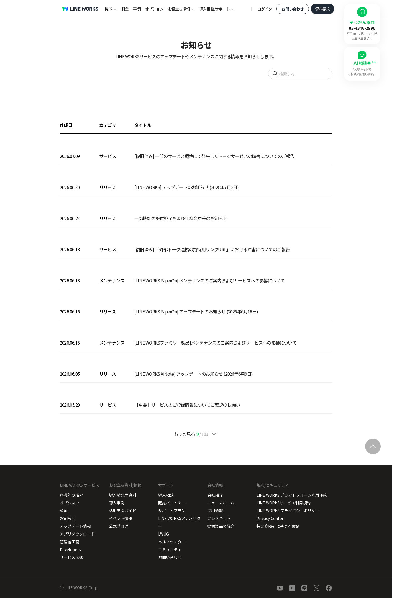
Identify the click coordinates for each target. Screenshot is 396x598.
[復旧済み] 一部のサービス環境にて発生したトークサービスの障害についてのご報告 (214, 156)
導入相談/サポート (214, 9)
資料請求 (322, 9)
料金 (125, 9)
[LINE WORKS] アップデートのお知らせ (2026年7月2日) (186, 187)
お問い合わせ (292, 9)
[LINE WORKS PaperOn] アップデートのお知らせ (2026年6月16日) (196, 311)
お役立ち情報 (179, 9)
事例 (136, 9)
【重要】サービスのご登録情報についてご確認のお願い (187, 404)
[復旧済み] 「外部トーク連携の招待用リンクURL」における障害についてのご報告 (212, 249)
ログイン (264, 9)
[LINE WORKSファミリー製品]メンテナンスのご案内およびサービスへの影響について (215, 342)
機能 (108, 9)
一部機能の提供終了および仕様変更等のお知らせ (180, 218)
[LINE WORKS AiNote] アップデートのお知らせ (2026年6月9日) (193, 373)
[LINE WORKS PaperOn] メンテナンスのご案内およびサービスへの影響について (209, 280)
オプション (154, 9)
